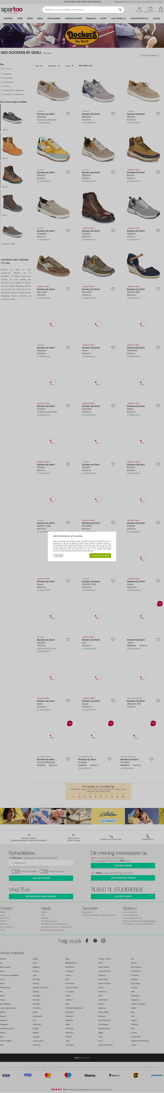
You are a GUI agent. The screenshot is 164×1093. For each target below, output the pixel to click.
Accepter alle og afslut (100, 555)
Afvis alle (58, 555)
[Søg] (120, 9)
